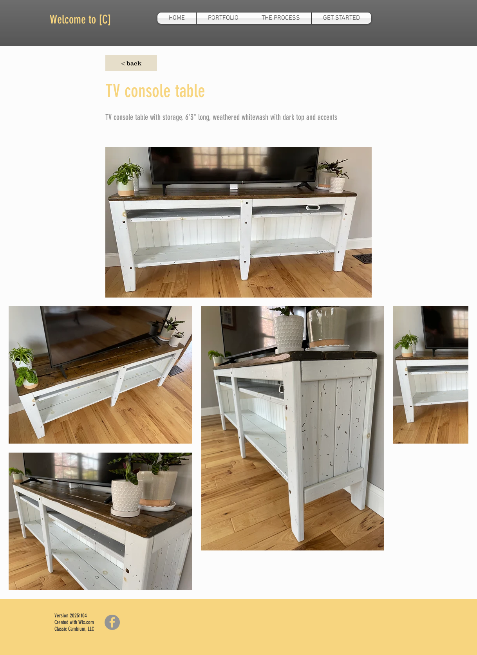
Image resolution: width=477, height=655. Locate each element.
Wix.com (86, 622)
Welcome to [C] (80, 20)
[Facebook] (112, 622)
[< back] (131, 63)
